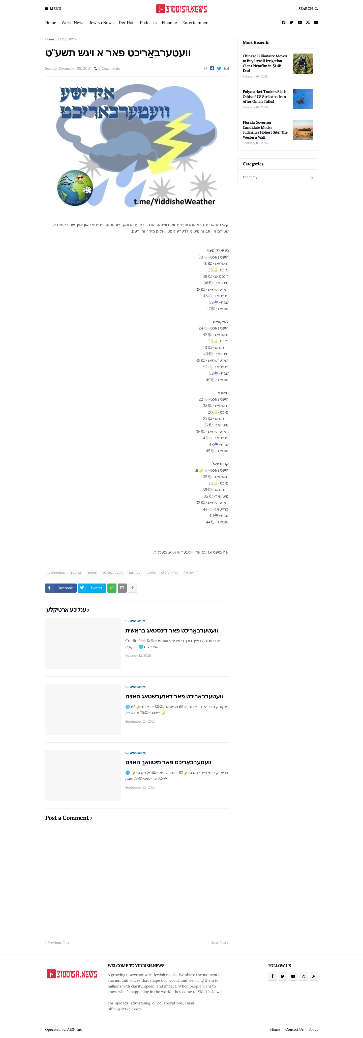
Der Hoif (127, 22)
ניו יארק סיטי (169, 572)
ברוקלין (76, 572)
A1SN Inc (74, 1029)
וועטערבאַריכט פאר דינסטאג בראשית (171, 630)
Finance (169, 22)
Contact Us (294, 1029)
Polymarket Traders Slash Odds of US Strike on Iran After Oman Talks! (264, 96)
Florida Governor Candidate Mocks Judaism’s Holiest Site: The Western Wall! (265, 130)
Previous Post (58, 942)
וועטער (92, 572)
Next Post (218, 942)
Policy (313, 1029)
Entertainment (196, 22)
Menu (55, 8)
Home (50, 22)
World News (73, 22)
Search (305, 8)
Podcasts (148, 22)
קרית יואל (190, 572)
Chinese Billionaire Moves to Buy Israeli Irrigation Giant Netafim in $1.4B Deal (265, 63)
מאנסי (151, 572)
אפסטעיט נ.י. (67, 39)
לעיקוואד (134, 572)
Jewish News (101, 22)
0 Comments (109, 68)
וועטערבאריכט (112, 572)
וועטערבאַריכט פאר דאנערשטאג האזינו (174, 696)
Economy (278, 177)
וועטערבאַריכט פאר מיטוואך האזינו (168, 762)
